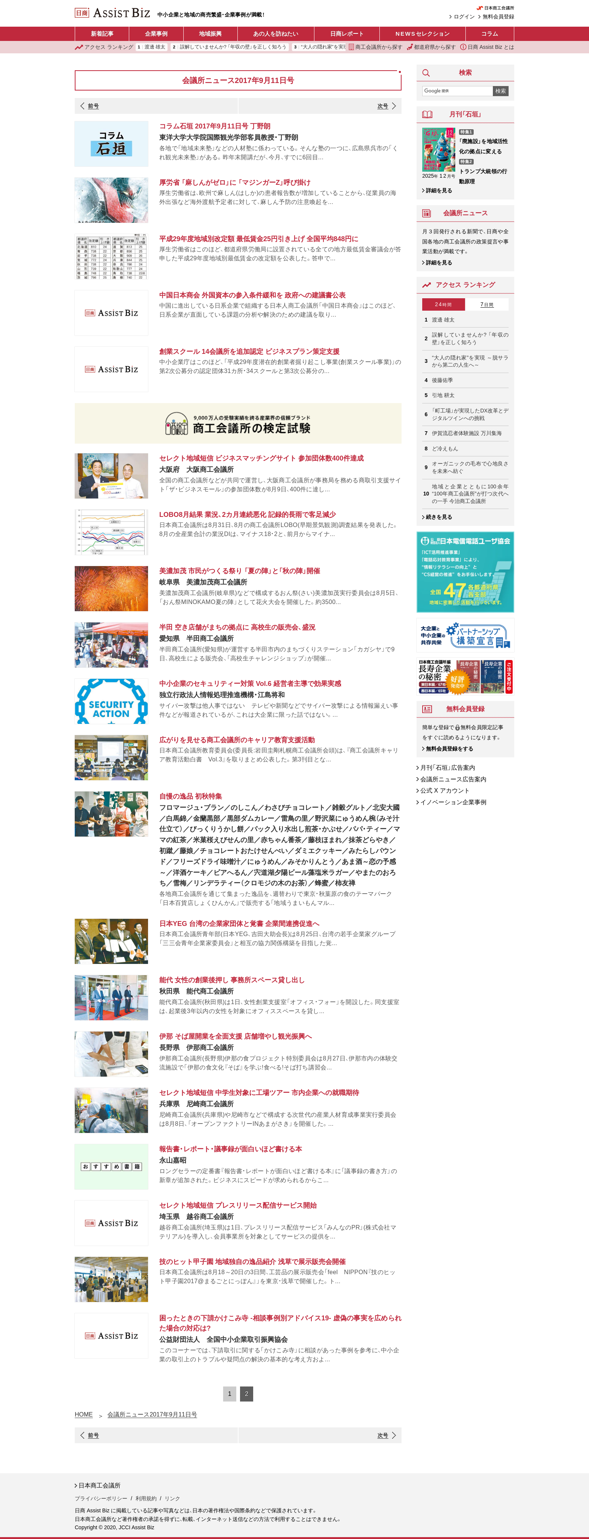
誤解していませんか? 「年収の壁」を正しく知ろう (233, 47)
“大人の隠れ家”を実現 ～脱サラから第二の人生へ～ (470, 361)
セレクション (423, 33)
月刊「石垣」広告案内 (447, 767)
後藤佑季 (442, 380)
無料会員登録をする (449, 749)
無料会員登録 (498, 16)
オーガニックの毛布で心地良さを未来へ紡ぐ (470, 467)
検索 (500, 91)
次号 (383, 106)
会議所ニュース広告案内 (453, 779)
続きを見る (439, 517)
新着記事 (102, 33)
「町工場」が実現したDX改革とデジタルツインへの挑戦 (470, 414)
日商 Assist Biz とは (487, 47)
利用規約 (146, 1498)
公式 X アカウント (445, 790)
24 (443, 304)
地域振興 (210, 33)
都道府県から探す (431, 47)
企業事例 (156, 33)
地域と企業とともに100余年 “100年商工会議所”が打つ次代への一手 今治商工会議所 (470, 493)
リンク (172, 1498)
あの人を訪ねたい (275, 33)
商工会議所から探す (375, 47)
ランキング (104, 47)
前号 (93, 106)
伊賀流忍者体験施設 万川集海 (467, 433)
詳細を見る (439, 190)
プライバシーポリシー (101, 1498)
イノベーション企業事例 (453, 802)
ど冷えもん (445, 449)
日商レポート (347, 33)
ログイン (464, 16)
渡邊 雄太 (155, 47)
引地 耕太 (443, 395)
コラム (489, 33)
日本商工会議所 (100, 1485)
